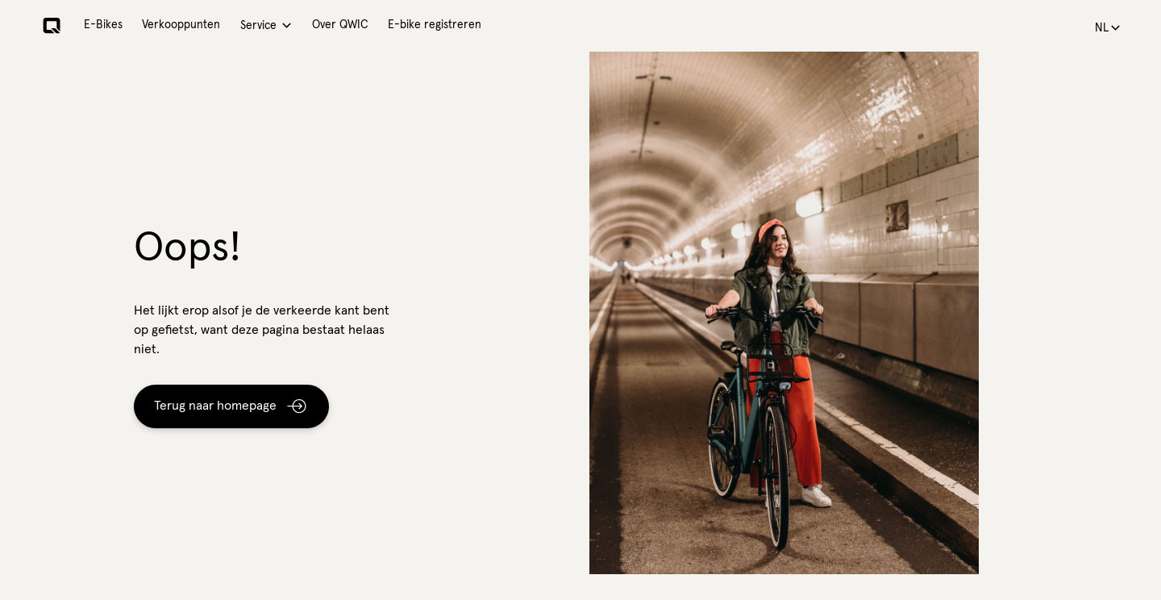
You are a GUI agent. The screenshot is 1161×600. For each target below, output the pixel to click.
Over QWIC (340, 25)
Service (258, 25)
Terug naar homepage (215, 405)
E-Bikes (103, 25)
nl (1102, 28)
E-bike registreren (434, 25)
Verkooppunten (181, 25)
